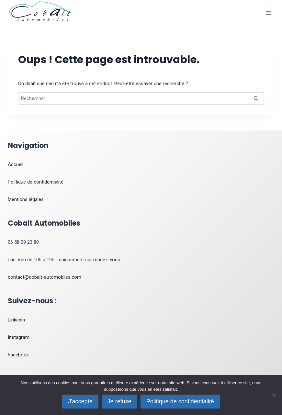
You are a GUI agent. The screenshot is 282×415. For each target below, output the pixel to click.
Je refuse (119, 401)
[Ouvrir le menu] (268, 13)
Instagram (18, 337)
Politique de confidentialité (35, 182)
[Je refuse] (274, 395)
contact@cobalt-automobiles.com (44, 277)
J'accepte (80, 401)
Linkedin (16, 320)
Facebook (18, 355)
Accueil (15, 164)
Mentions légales (26, 199)
